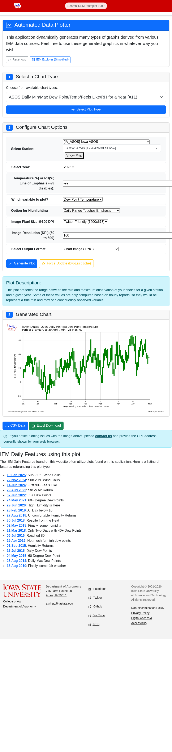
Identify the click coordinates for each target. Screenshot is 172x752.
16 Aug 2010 (16, 566)
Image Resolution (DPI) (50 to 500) (33, 235)
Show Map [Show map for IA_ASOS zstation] (74, 155)
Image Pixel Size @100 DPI (32, 221)
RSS (94, 624)
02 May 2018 (16, 525)
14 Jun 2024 (16, 485)
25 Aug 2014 (16, 561)
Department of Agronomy (19, 606)
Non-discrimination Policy (147, 608)
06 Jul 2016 (16, 535)
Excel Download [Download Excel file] (46, 426)
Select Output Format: (29, 249)
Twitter (95, 598)
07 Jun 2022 (16, 495)
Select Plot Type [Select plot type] (86, 109)
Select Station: (22, 149)
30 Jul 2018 (16, 520)
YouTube (97, 615)
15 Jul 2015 (16, 550)
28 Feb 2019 (16, 510)
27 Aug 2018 (16, 515)
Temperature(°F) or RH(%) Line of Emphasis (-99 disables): (33, 183)
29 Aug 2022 (16, 490)
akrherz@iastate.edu (59, 603)
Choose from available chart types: (32, 87)
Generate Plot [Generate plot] (22, 263)
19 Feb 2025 (16, 475)
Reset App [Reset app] (17, 60)
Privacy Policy (140, 613)
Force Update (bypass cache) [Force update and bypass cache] (66, 263)
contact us (103, 436)
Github (95, 607)
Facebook (97, 589)
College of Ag (12, 601)
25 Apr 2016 (16, 540)
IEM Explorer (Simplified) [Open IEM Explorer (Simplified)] (50, 60)
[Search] (86, 6)
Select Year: (20, 167)
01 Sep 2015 (16, 545)
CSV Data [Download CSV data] (15, 426)
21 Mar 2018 (16, 530)
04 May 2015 (16, 555)
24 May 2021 (16, 500)
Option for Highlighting (29, 210)
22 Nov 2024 (16, 480)
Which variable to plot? (29, 199)
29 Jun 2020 (16, 505)
